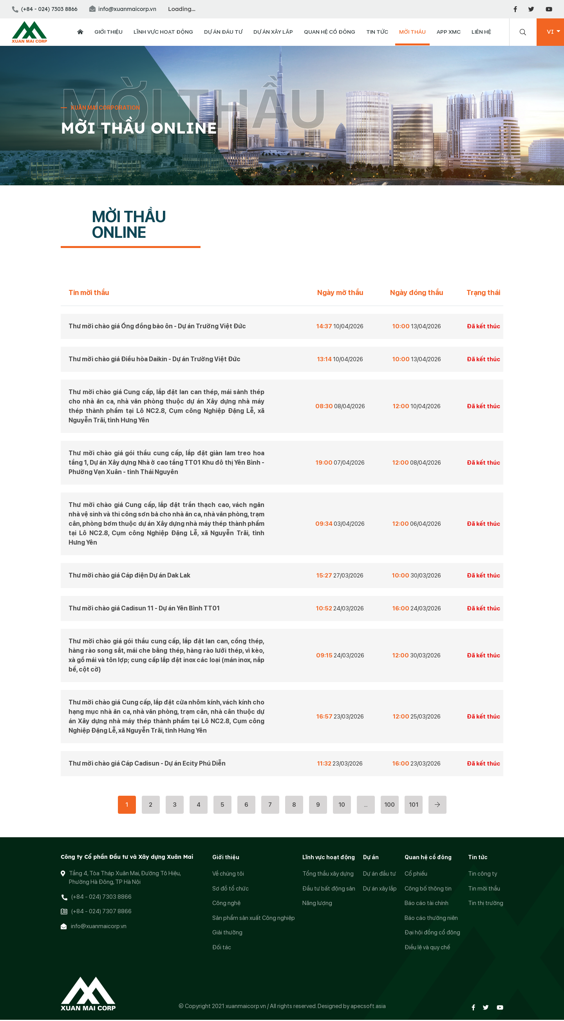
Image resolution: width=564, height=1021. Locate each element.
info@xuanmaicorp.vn (122, 9)
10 (341, 805)
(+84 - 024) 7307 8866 (101, 912)
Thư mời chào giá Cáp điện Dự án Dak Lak (129, 576)
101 (413, 805)
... (365, 805)
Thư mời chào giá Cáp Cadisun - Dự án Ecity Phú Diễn (147, 764)
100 (389, 805)
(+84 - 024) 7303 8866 (45, 9)
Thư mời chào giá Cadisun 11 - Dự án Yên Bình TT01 (144, 609)
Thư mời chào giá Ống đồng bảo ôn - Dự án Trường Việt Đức (157, 327)
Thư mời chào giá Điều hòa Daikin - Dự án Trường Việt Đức (154, 360)
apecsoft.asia (368, 1006)
